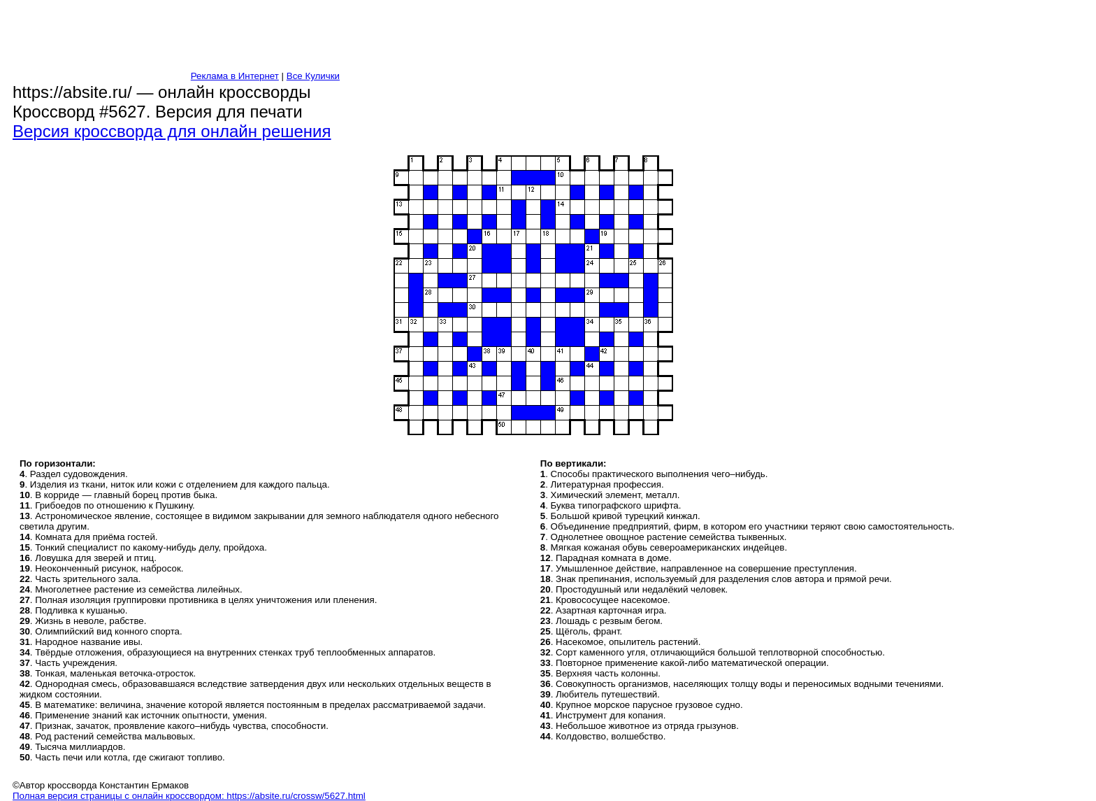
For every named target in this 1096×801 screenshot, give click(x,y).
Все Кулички (313, 76)
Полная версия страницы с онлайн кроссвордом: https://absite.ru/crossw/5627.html (189, 796)
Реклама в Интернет (235, 76)
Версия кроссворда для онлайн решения (172, 131)
